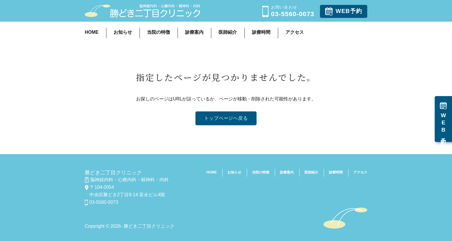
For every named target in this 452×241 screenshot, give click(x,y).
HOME (92, 32)
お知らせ (123, 32)
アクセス (294, 32)
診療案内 (194, 32)
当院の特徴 (158, 32)
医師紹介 (228, 32)
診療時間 (261, 32)
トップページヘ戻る (226, 118)
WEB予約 (343, 11)
